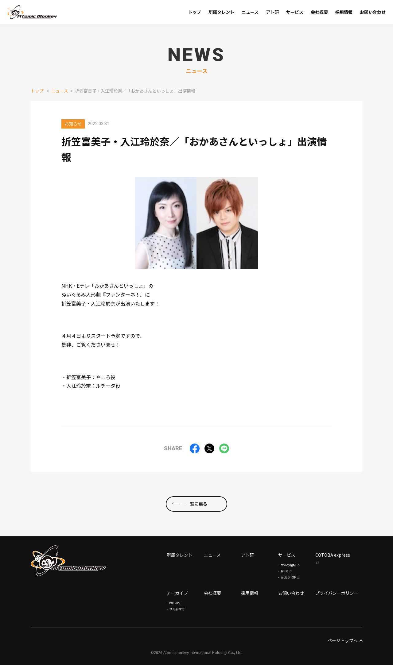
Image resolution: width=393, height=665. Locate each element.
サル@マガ (177, 609)
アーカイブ (177, 593)
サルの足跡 (288, 565)
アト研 (247, 555)
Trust (284, 571)
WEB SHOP (288, 577)
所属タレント (180, 555)
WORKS (174, 603)
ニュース (59, 91)
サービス (286, 555)
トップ (37, 91)
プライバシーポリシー (336, 593)
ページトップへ (345, 640)
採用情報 (249, 593)
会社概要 (212, 593)
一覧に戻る (196, 504)
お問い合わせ (291, 593)
